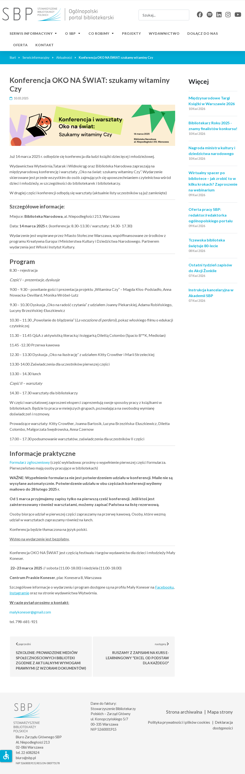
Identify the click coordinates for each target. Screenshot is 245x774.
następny (140, 653)
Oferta (20, 45)
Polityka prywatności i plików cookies (179, 722)
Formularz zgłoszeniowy (30, 462)
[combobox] (164, 15)
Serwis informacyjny (31, 33)
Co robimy (99, 33)
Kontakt (44, 45)
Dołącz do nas (202, 33)
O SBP (70, 33)
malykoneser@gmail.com (30, 612)
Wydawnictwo (164, 33)
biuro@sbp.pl (26, 758)
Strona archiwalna (184, 712)
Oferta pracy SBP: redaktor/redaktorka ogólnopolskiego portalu (211, 215)
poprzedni (54, 656)
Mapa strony (220, 712)
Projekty (131, 33)
